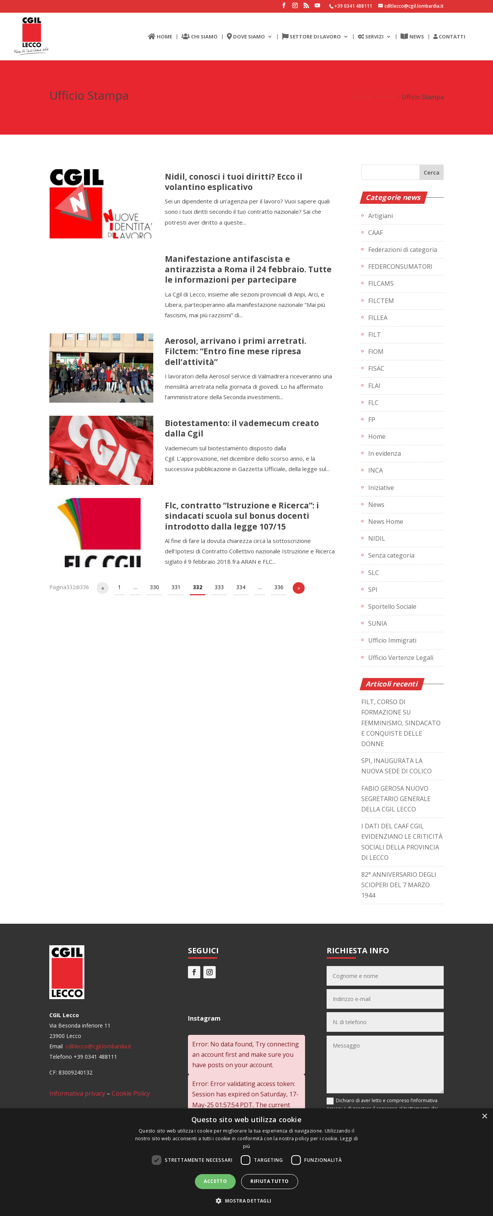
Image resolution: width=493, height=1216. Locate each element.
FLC (373, 402)
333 (219, 587)
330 (154, 587)
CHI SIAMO (199, 37)
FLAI (374, 385)
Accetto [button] (215, 1181)
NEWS (412, 37)
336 (278, 587)
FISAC (376, 368)
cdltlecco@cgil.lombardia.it (97, 1046)
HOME (160, 37)
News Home (385, 521)
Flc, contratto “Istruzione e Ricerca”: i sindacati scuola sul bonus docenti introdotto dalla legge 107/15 (242, 516)
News (386, 97)
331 (176, 587)
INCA (375, 470)
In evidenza (384, 453)
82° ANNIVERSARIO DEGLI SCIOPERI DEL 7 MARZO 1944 (398, 885)
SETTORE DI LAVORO (311, 37)
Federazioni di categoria (402, 249)
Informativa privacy (77, 1093)
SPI (372, 589)
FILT (374, 334)
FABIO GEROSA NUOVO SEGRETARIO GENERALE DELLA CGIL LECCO (396, 798)
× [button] (484, 1116)
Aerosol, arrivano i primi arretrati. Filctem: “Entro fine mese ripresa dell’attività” (235, 351)
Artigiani (380, 216)
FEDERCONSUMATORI (400, 266)
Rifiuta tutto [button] (269, 1181)
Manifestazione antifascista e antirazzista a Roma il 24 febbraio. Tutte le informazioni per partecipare (248, 269)
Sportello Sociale (392, 606)
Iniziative (381, 487)
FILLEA (377, 317)
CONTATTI (449, 37)
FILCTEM (381, 301)
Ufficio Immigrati (392, 640)
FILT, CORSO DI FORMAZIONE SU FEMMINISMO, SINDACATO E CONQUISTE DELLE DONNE (401, 723)
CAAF (375, 232)
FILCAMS (381, 283)
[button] (246, 1201)
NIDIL (376, 538)
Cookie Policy (131, 1093)
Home (362, 97)
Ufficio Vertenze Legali (400, 657)
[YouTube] (317, 8)
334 (240, 587)
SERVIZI (371, 37)
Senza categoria (391, 555)
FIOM (376, 351)
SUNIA (377, 623)
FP (371, 419)
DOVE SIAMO (246, 37)
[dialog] (246, 1162)
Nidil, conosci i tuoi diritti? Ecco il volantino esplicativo (233, 181)
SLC (373, 572)
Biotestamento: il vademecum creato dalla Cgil (242, 428)
